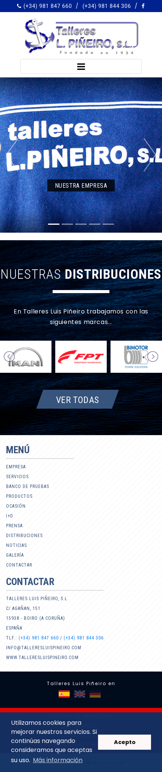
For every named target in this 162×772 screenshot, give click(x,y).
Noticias (16, 545)
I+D (9, 516)
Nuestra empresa (81, 185)
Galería (15, 555)
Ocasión (16, 506)
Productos (19, 496)
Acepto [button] (125, 742)
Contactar (19, 565)
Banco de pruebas (27, 486)
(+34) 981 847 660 (47, 6)
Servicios (17, 476)
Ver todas (77, 399)
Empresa (16, 466)
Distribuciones (24, 535)
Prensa (14, 525)
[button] (12, 155)
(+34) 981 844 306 (107, 6)
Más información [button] (58, 760)
